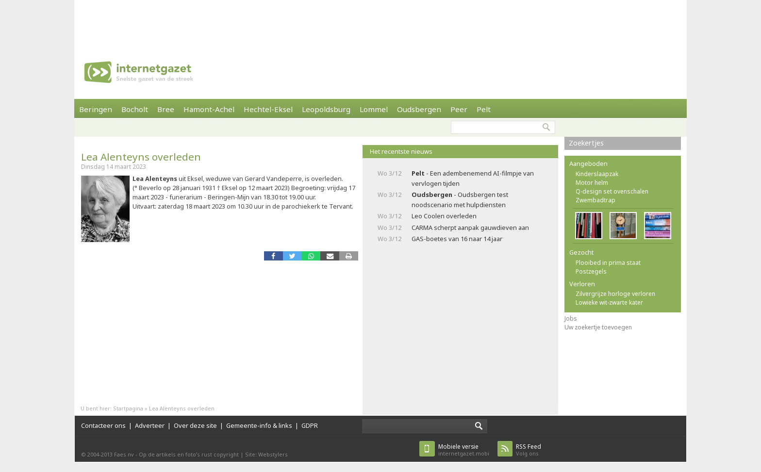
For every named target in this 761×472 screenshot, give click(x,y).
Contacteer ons (103, 425)
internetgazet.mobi (463, 450)
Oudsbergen (419, 109)
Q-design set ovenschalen (612, 191)
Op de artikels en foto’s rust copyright (189, 454)
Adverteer (150, 425)
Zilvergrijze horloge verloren (615, 294)
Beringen (95, 109)
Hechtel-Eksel (268, 109)
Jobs (570, 318)
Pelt (484, 109)
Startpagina (128, 408)
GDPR (309, 425)
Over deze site (195, 425)
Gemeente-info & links (259, 425)
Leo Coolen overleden (444, 216)
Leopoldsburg (326, 109)
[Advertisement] (380, 22)
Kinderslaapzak (597, 174)
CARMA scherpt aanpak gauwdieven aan (470, 227)
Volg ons (528, 450)
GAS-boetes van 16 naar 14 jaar (457, 238)
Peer (458, 109)
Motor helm (592, 183)
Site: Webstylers (266, 454)
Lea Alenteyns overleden (141, 156)
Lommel (374, 109)
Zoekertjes (586, 142)
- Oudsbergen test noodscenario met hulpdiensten (460, 199)
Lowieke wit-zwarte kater (609, 302)
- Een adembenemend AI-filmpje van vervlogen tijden (473, 178)
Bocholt (134, 109)
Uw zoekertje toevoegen (598, 327)
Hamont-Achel (208, 109)
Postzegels (591, 271)
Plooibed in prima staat (608, 263)
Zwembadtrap (595, 200)
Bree (165, 109)
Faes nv (124, 454)
